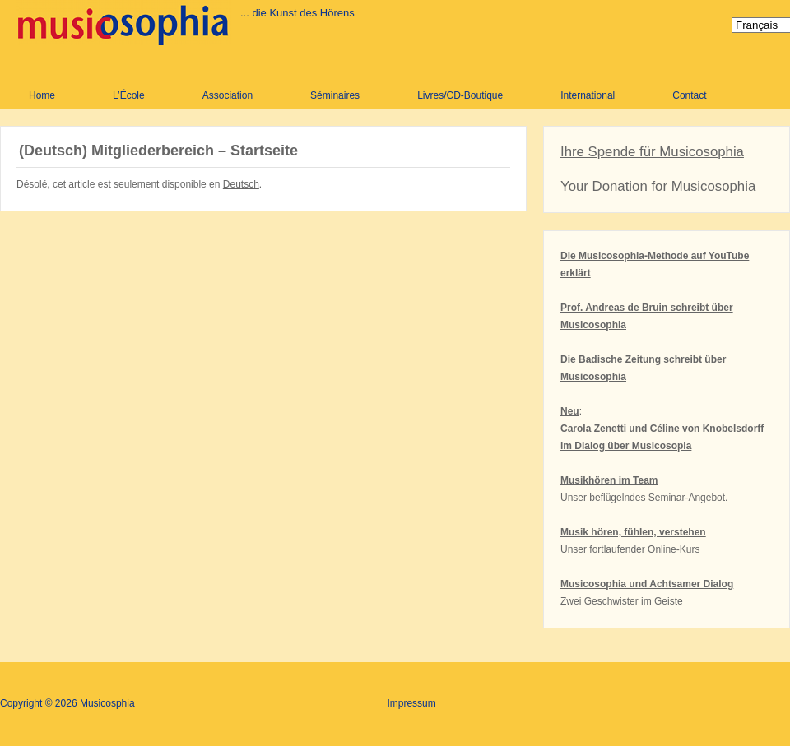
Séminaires (335, 95)
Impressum (411, 703)
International (587, 95)
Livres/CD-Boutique (460, 95)
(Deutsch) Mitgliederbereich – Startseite (158, 150)
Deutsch (241, 184)
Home (42, 95)
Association (227, 95)
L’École (129, 95)
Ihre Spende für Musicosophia (652, 152)
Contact (689, 95)
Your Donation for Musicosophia (657, 186)
